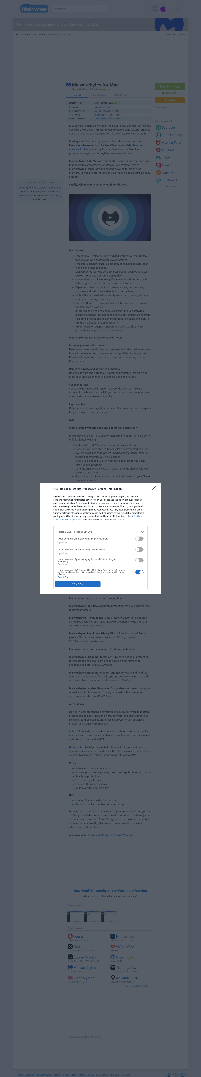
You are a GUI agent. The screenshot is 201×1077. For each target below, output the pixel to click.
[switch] (139, 539)
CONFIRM (78, 584)
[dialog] (100, 538)
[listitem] (100, 531)
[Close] (155, 489)
